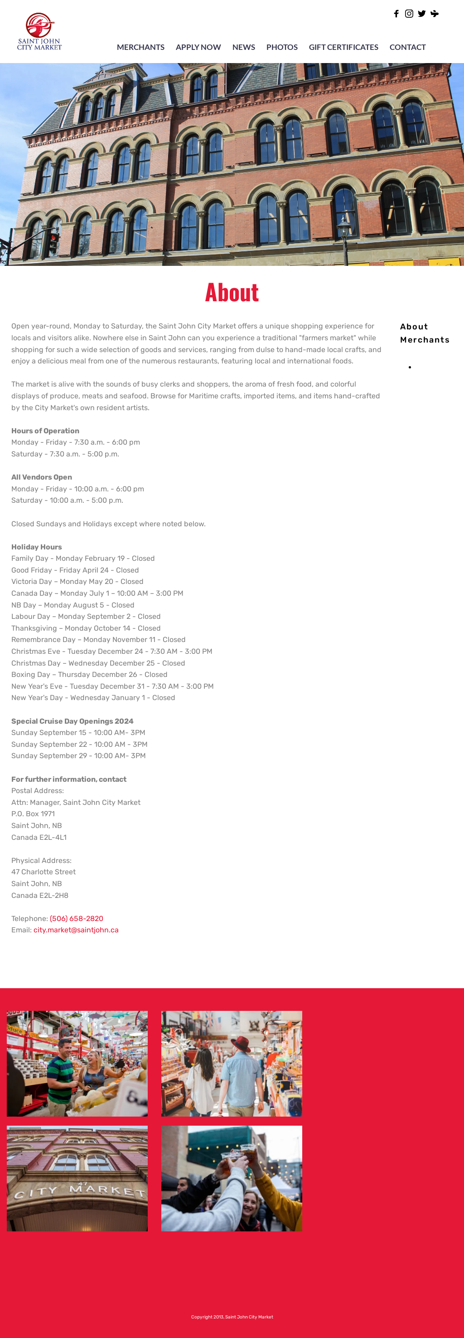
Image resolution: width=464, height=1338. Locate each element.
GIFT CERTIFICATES (343, 47)
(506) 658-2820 (76, 918)
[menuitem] (414, 326)
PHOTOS (282, 47)
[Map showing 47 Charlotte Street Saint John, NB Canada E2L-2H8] (386, 1138)
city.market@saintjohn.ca (76, 930)
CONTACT (408, 47)
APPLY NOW (198, 47)
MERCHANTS (140, 47)
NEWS (243, 47)
